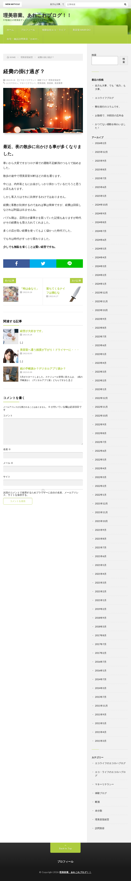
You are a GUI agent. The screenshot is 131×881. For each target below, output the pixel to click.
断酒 (97, 801)
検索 (94, 54)
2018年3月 (100, 626)
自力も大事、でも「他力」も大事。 (70, 4)
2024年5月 (100, 248)
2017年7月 (100, 644)
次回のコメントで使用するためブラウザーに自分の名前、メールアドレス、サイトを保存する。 (41, 493)
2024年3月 (100, 266)
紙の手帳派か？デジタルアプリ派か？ (43, 368)
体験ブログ (42, 80)
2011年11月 (101, 705)
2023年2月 (100, 380)
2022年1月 (100, 494)
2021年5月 (100, 565)
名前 (7, 449)
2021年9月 (100, 529)
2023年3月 (100, 371)
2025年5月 (100, 195)
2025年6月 (100, 187)
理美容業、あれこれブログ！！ (37, 15)
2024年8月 (100, 222)
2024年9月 (100, 213)
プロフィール (28, 29)
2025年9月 (100, 160)
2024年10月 (101, 204)
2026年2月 (100, 143)
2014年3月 (100, 688)
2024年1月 (100, 283)
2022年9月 (100, 424)
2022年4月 (100, 468)
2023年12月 (101, 292)
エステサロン (12, 83)
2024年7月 (100, 231)
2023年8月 (100, 327)
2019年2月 (100, 609)
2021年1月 (100, 600)
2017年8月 (100, 635)
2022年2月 (100, 485)
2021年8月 (100, 538)
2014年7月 (100, 679)
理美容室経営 (54, 80)
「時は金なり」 (29, 288)
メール (8, 463)
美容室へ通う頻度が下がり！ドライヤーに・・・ (49, 349)
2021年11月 (101, 512)
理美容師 (41, 83)
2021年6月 (100, 556)
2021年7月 (100, 547)
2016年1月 (100, 670)
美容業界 (58, 83)
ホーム (10, 29)
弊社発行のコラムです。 (108, 106)
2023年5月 (100, 354)
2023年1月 (100, 389)
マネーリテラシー (28, 80)
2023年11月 (101, 301)
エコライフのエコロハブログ (110, 763)
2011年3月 (100, 740)
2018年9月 (100, 617)
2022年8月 (100, 433)
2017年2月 (100, 652)
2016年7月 (100, 661)
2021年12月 (101, 503)
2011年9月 (100, 714)
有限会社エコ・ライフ (54, 29)
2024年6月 (100, 239)
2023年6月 (100, 345)
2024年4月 (100, 257)
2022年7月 (100, 441)
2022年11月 (101, 406)
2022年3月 (100, 477)
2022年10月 (101, 415)
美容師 (50, 83)
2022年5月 (100, 459)
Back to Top (65, 848)
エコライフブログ (104, 97)
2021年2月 (100, 591)
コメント (8, 415)
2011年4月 (100, 732)
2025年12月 (101, 151)
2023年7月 (100, 336)
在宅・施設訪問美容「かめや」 (23, 39)
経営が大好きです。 (32, 330)
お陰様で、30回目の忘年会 (109, 115)
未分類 (98, 810)
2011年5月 (100, 723)
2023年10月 (101, 310)
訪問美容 (99, 828)
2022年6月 (100, 450)
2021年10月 (101, 521)
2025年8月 (100, 169)
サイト (6, 476)
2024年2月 (100, 274)
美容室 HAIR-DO (81, 29)
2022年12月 (101, 398)
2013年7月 (100, 696)
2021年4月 (100, 573)
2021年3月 (100, 582)
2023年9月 (100, 318)
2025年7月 (100, 178)
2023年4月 (100, 362)
